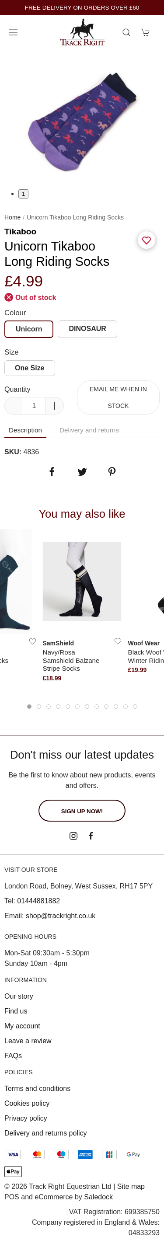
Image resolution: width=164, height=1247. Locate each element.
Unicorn (29, 329)
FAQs (13, 1055)
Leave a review (28, 1041)
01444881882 (38, 901)
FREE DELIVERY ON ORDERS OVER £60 (82, 7)
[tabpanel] (82, 119)
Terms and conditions (37, 1088)
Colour (15, 313)
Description (25, 430)
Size (11, 352)
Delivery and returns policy (45, 1133)
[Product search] (126, 32)
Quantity (17, 389)
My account (22, 1026)
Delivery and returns (89, 430)
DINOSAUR (87, 328)
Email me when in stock (118, 397)
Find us (15, 1011)
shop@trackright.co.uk (60, 916)
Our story (18, 996)
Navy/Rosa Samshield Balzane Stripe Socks (71, 660)
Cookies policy (26, 1103)
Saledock (98, 1197)
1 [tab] (23, 194)
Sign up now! (82, 811)
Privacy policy (25, 1118)
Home (12, 217)
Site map (131, 1186)
